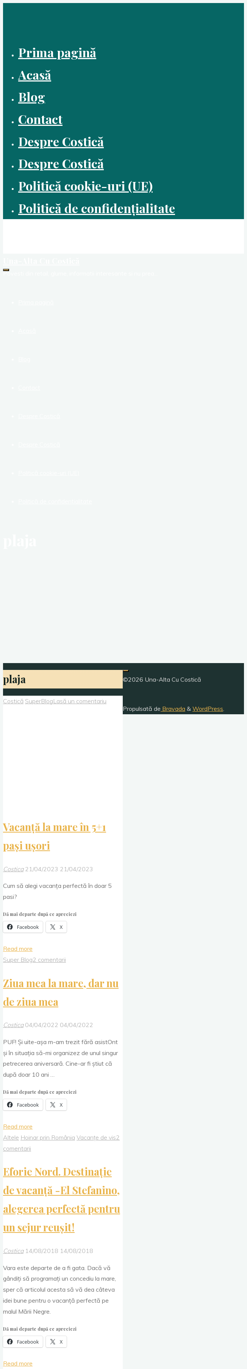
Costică (13, 701)
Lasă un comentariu (79, 701)
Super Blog (18, 959)
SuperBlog (39, 701)
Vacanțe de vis (96, 1137)
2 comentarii (49, 959)
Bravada (173, 708)
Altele (11, 1137)
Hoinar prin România (47, 1137)
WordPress (207, 708)
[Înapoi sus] (126, 671)
